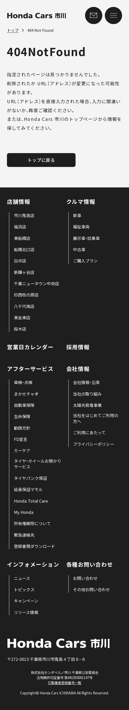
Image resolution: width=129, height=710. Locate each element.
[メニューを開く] (113, 15)
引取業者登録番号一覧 (64, 682)
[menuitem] (24, 215)
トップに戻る (41, 160)
